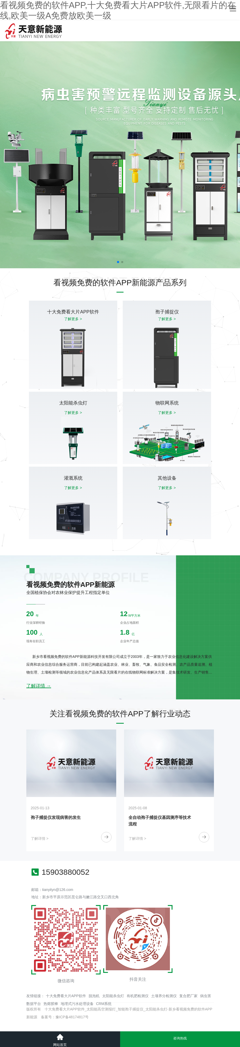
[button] (118, 262)
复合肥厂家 (188, 996)
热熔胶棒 (51, 1004)
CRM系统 (104, 1004)
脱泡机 (94, 996)
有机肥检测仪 (138, 996)
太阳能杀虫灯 (113, 996)
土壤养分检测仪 (164, 996)
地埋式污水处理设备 (77, 1004)
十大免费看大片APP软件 (66, 996)
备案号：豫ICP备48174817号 (65, 1017)
